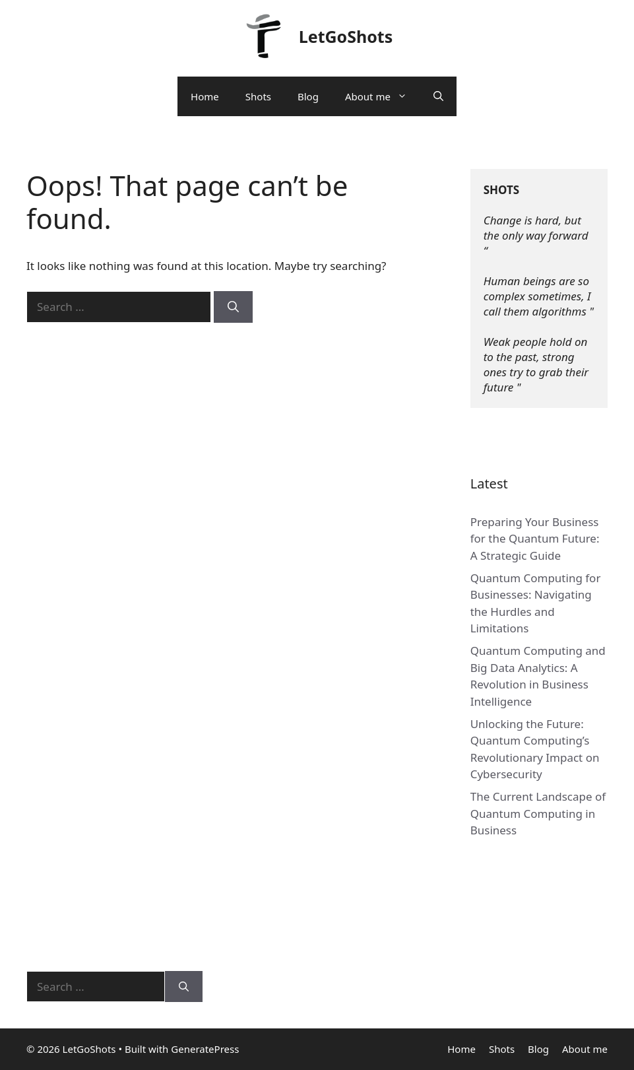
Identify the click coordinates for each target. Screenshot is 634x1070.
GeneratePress (205, 1048)
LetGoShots (346, 36)
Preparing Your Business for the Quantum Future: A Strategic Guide (535, 538)
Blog (308, 96)
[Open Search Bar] (438, 96)
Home (205, 96)
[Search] (233, 307)
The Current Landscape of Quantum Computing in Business (538, 813)
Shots (258, 96)
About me (382, 96)
